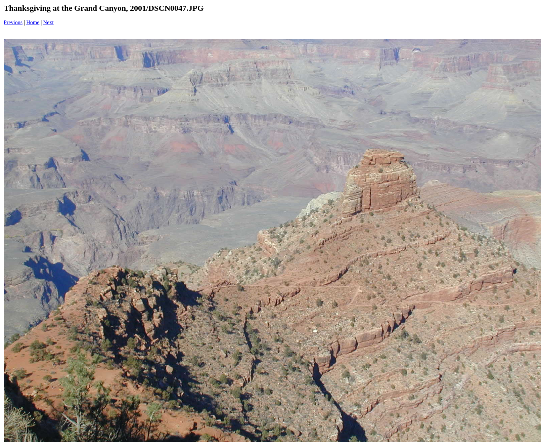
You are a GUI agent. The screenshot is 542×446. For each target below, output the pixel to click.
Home (32, 22)
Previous (13, 22)
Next (48, 22)
